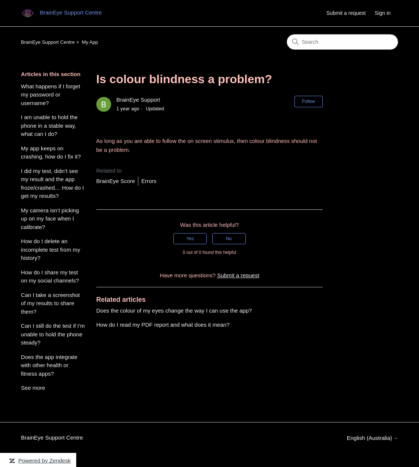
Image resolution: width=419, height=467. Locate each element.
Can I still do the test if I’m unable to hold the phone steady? (53, 334)
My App (90, 42)
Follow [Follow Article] (308, 101)
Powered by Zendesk (44, 460)
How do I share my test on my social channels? (50, 276)
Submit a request (346, 13)
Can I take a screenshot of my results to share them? (50, 303)
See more (33, 388)
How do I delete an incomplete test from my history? (50, 249)
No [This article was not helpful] (229, 238)
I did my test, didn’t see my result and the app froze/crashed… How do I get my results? (52, 183)
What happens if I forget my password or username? (50, 94)
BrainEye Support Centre (48, 42)
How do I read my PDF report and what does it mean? (163, 324)
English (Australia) (372, 438)
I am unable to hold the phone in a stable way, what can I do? (49, 125)
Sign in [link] (383, 13)
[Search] (342, 42)
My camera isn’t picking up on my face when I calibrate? (50, 218)
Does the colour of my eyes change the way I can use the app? (174, 310)
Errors (149, 181)
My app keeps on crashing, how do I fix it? (51, 152)
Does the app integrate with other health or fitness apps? (49, 365)
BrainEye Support (138, 100)
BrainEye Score (115, 181)
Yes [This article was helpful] (190, 238)
